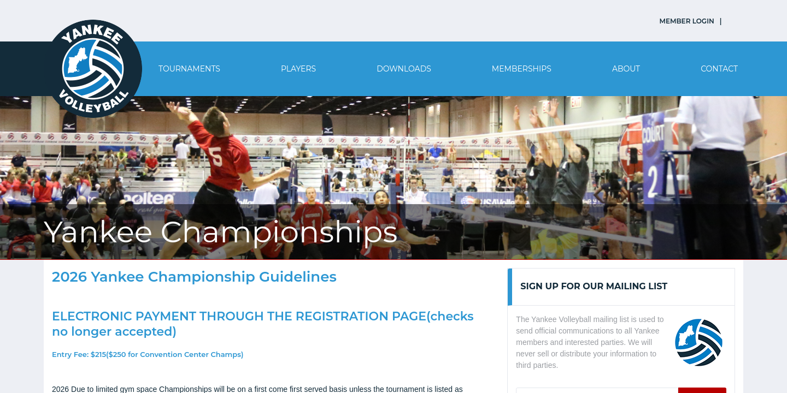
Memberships (521, 69)
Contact (719, 69)
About (626, 69)
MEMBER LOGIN (687, 21)
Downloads (404, 69)
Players (298, 69)
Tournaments (189, 69)
